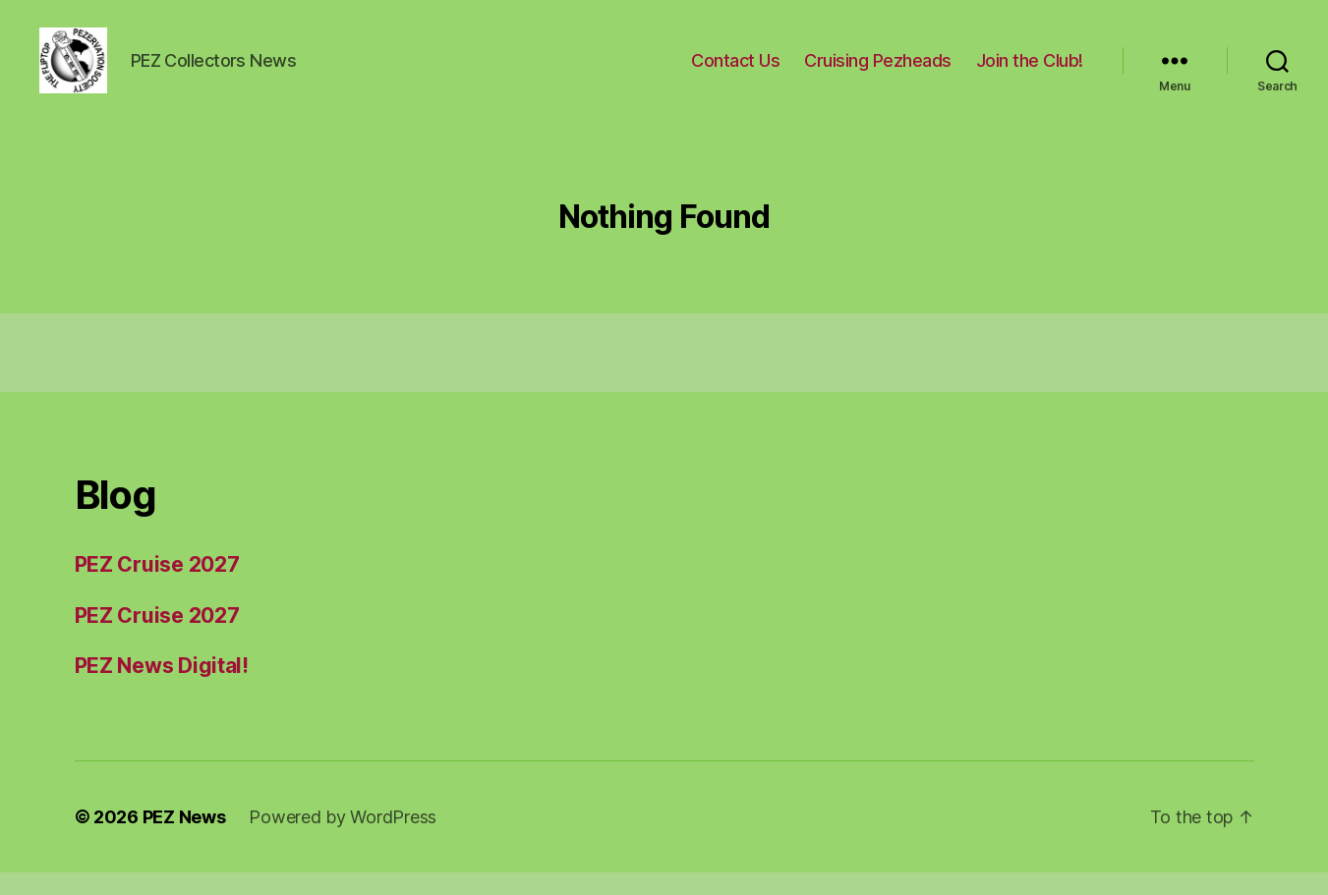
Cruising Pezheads (878, 71)
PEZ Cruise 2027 (157, 587)
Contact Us (735, 71)
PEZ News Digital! (162, 688)
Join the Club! (1029, 71)
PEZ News (184, 839)
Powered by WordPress (342, 839)
